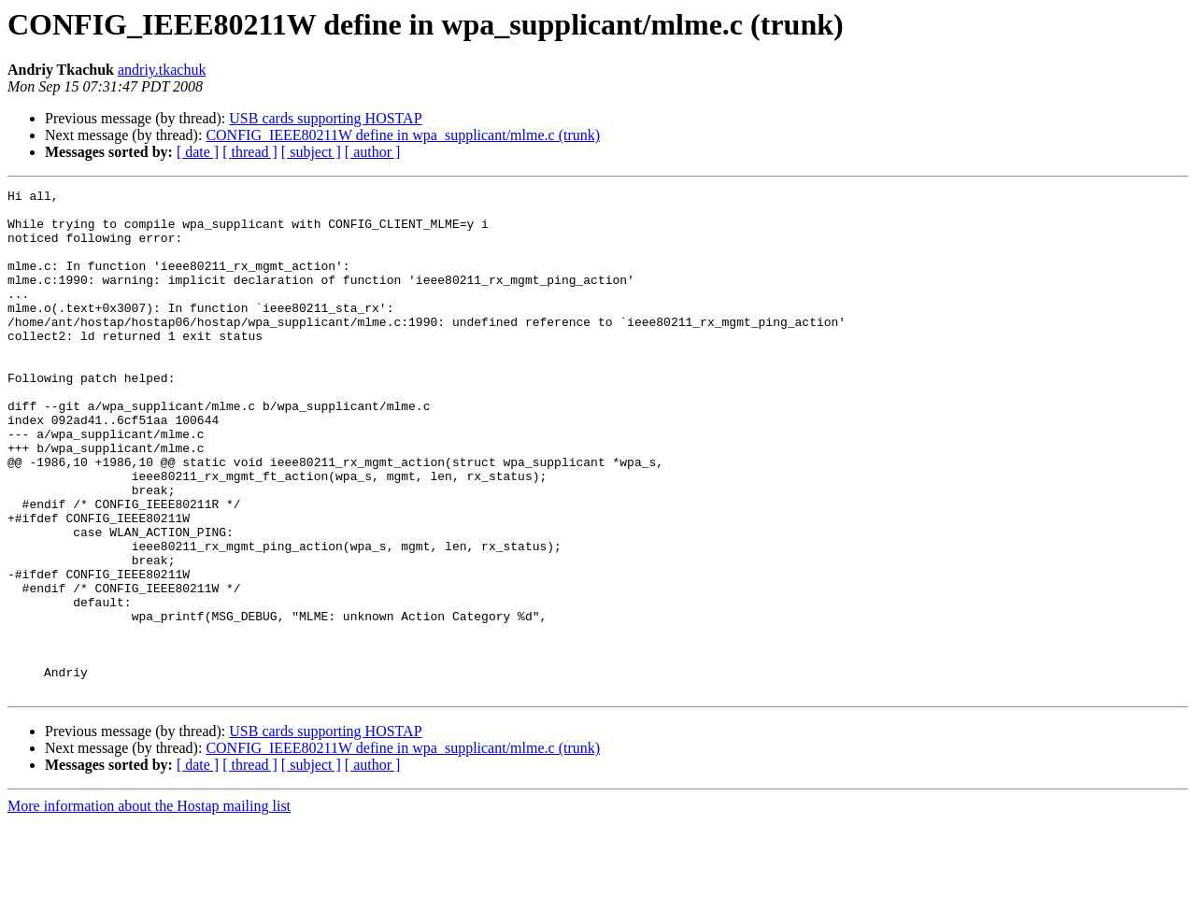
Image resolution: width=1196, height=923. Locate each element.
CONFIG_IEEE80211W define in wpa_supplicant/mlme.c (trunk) (403, 135)
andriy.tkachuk (162, 70)
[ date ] (198, 152)
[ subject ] (311, 152)
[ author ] (373, 152)
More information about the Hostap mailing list (149, 907)
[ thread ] (250, 152)
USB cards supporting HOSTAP (325, 118)
